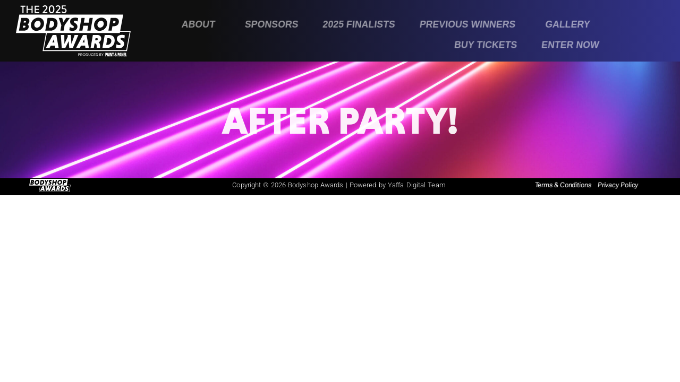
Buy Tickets (486, 44)
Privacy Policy (618, 185)
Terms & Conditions (563, 185)
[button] (201, 25)
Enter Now (570, 44)
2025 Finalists (359, 24)
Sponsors (271, 24)
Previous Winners (467, 24)
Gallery (568, 24)
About (198, 24)
